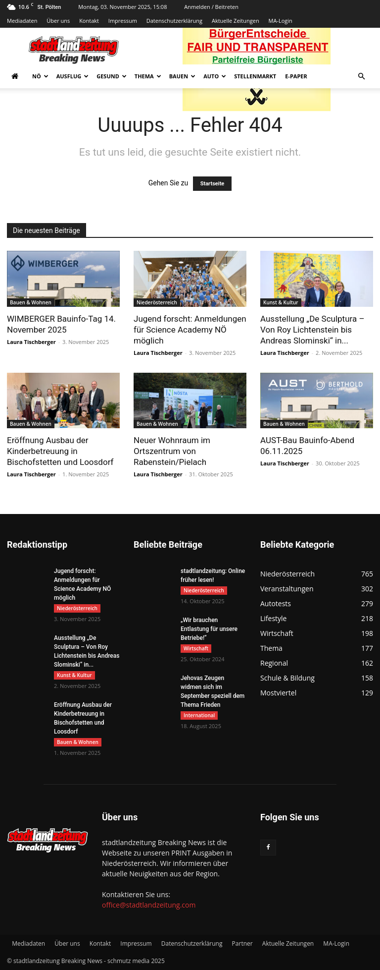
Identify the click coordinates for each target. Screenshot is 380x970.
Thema (148, 76)
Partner (242, 943)
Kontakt (89, 20)
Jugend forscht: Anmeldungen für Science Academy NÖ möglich (190, 329)
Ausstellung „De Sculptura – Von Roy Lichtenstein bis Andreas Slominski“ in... (312, 329)
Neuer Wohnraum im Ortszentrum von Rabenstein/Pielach (172, 451)
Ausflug (72, 76)
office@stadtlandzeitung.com (148, 905)
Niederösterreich (157, 302)
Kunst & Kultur (280, 302)
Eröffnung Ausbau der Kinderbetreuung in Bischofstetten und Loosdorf (60, 451)
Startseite (212, 183)
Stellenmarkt (255, 76)
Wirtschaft (196, 648)
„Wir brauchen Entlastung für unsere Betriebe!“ (209, 629)
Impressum (122, 20)
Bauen (182, 76)
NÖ (40, 76)
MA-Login (280, 20)
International (199, 715)
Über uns (58, 20)
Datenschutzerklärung (174, 20)
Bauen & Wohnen (30, 302)
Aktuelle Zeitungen (235, 20)
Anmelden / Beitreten (211, 6)
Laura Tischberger (31, 341)
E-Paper (296, 76)
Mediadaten (22, 20)
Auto (214, 76)
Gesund (111, 76)
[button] (361, 76)
